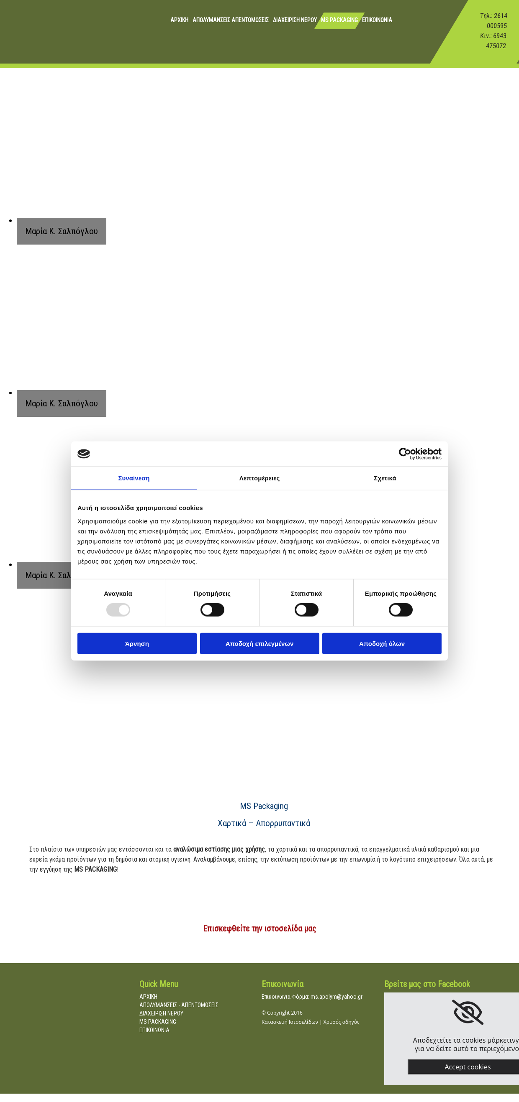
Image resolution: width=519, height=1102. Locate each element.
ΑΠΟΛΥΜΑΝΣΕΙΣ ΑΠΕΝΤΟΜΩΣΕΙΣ (231, 20)
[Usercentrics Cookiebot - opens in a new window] (405, 454)
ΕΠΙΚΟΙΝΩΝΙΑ (377, 20)
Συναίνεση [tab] (133, 478)
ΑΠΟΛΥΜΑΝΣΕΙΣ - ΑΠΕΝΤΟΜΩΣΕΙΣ (178, 1005)
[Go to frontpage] (19, 39)
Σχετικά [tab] (385, 478)
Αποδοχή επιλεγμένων (260, 643)
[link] (467, 1012)
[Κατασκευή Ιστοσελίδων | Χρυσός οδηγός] (268, 1043)
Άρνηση (137, 643)
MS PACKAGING (339, 20)
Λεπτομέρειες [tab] (259, 478)
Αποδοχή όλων (382, 643)
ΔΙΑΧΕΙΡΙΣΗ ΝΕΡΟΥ (295, 20)
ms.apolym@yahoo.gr (336, 996)
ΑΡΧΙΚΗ (179, 20)
